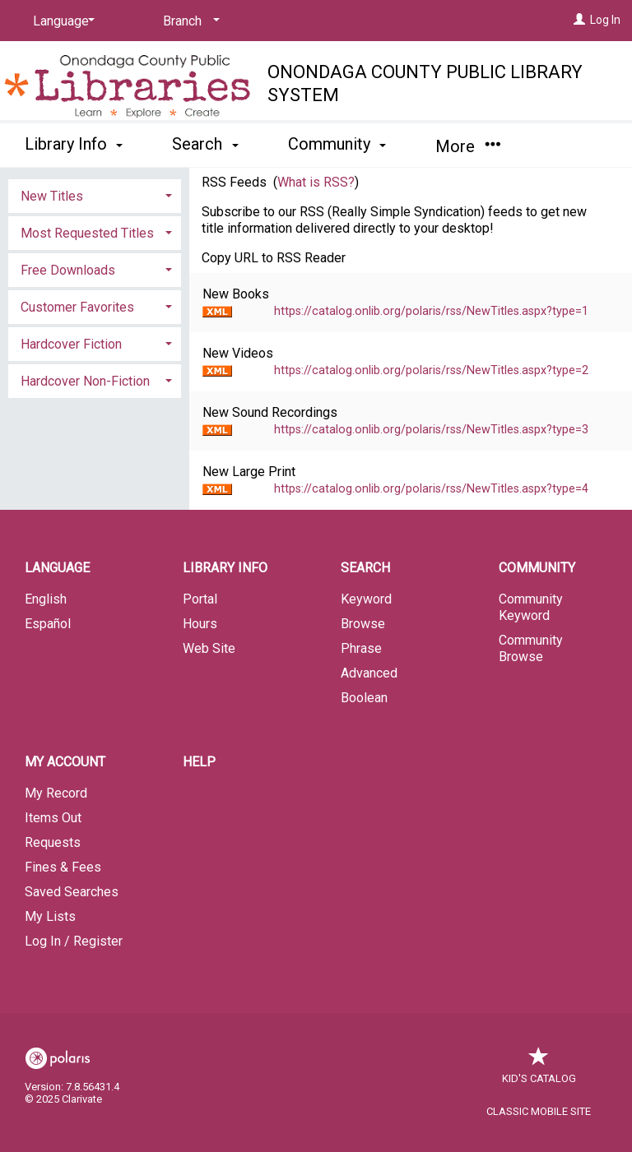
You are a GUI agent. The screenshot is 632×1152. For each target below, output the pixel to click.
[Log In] (579, 19)
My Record (56, 793)
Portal (200, 599)
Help (199, 762)
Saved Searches (71, 892)
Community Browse (531, 648)
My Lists (50, 916)
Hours (200, 624)
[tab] (94, 194)
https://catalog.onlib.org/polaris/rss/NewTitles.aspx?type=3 (431, 430)
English (46, 599)
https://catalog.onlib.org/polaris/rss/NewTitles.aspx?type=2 (431, 370)
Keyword (366, 599)
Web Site (209, 648)
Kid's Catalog (539, 1070)
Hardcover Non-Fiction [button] (85, 381)
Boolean (364, 698)
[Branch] (188, 21)
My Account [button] (65, 762)
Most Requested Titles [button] (87, 233)
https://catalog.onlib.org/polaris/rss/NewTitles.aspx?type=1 (431, 311)
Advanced (369, 673)
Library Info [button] (74, 144)
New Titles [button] (52, 196)
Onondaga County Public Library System (425, 83)
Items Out (53, 818)
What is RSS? (316, 182)
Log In (605, 19)
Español (48, 624)
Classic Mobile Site (538, 1111)
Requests (53, 842)
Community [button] (337, 144)
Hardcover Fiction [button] (71, 344)
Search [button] (205, 144)
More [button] (467, 146)
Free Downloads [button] (68, 270)
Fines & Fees (63, 867)
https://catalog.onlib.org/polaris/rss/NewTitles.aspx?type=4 (431, 489)
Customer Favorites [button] (77, 307)
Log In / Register (74, 941)
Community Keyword (531, 607)
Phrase (361, 648)
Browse (363, 624)
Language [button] (57, 568)
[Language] (61, 21)
